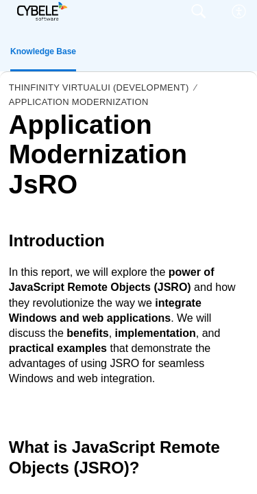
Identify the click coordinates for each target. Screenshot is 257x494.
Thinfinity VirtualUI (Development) (99, 87)
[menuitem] (239, 12)
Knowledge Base (43, 51)
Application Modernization (79, 102)
